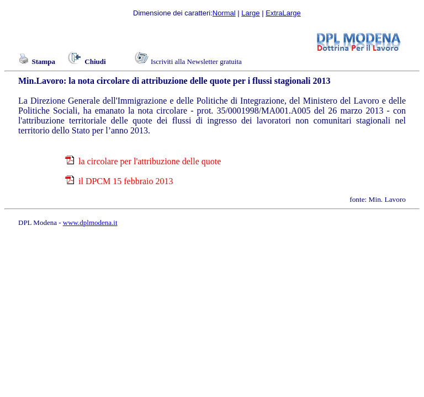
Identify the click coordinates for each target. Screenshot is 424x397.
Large (250, 13)
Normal (224, 13)
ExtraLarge (283, 13)
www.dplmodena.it (90, 222)
